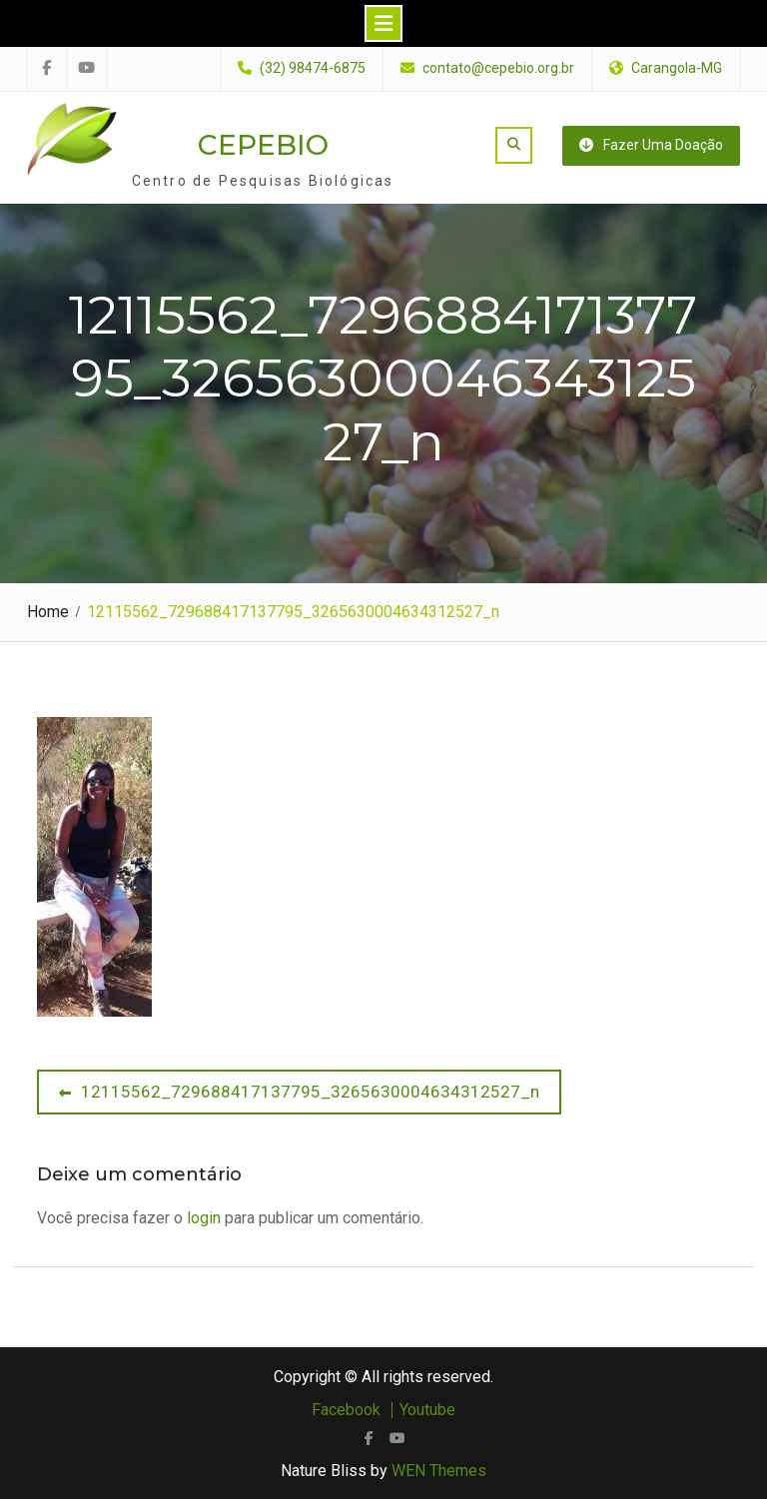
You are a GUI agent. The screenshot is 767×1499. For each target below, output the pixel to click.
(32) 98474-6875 (313, 68)
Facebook (346, 1410)
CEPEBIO (263, 145)
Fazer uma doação (651, 145)
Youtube (427, 1410)
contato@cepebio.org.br (498, 68)
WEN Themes (438, 1470)
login (204, 1217)
